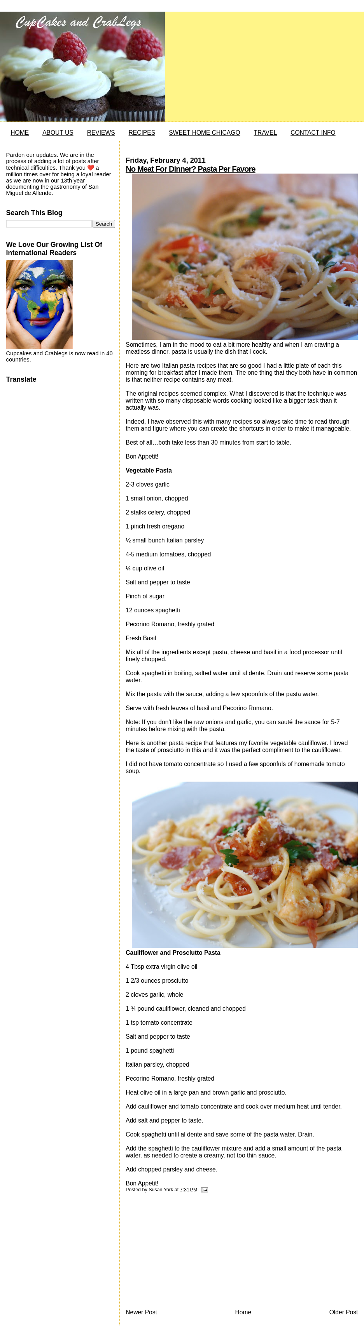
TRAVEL (265, 132)
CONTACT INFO (313, 132)
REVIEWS (101, 132)
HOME (19, 132)
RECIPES (142, 132)
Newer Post (141, 1312)
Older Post (343, 1312)
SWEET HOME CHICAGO (204, 132)
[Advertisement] (184, 1252)
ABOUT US (57, 132)
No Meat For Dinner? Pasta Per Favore (190, 169)
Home (243, 1312)
